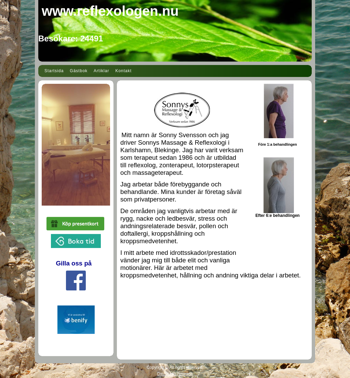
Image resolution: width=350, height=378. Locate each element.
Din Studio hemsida (175, 374)
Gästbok (79, 70)
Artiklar (101, 70)
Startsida (54, 70)
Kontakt (123, 70)
